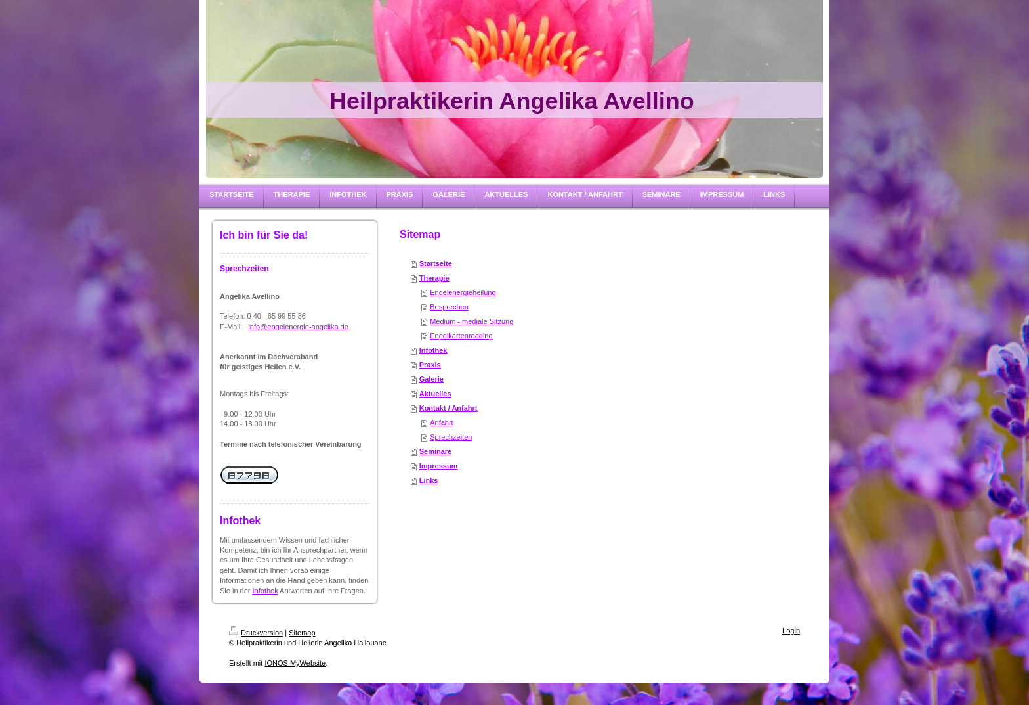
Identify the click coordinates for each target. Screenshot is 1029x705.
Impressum (438, 466)
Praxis (430, 365)
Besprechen (449, 307)
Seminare (435, 451)
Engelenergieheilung (462, 292)
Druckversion (256, 633)
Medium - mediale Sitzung (471, 321)
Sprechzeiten (451, 437)
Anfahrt (441, 422)
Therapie (434, 278)
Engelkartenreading (461, 336)
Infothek (265, 591)
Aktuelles (435, 394)
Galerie (431, 379)
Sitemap (302, 633)
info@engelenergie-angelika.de (298, 326)
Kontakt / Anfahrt (448, 408)
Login (791, 631)
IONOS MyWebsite (295, 663)
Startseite (435, 263)
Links (428, 480)
